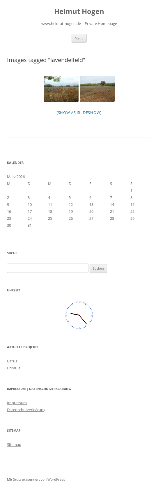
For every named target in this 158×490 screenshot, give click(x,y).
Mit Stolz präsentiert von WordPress (36, 479)
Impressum (17, 402)
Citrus (12, 361)
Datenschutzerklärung (26, 409)
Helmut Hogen (79, 11)
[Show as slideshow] (79, 112)
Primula (13, 368)
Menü (79, 38)
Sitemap (14, 444)
